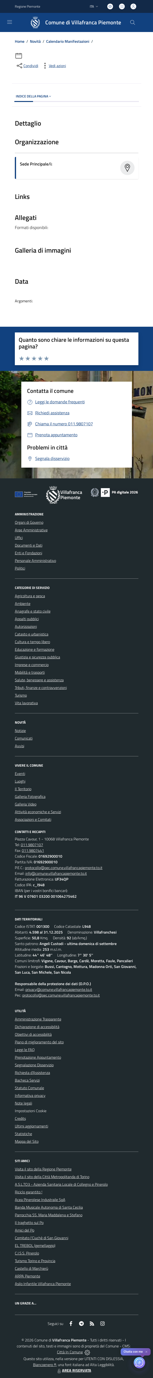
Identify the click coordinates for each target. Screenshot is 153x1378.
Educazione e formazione (34, 649)
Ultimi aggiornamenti (31, 1126)
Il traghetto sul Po (29, 1222)
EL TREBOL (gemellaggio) (35, 1245)
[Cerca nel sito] (132, 22)
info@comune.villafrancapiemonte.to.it (56, 873)
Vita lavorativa (26, 703)
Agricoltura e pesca (30, 596)
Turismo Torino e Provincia (35, 1261)
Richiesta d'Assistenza (32, 1072)
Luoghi (20, 781)
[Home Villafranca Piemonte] (73, 22)
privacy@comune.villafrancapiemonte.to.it (58, 989)
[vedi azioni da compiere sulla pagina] (53, 65)
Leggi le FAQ (25, 1049)
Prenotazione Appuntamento (38, 1057)
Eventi (20, 773)
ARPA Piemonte (27, 1276)
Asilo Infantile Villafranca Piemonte (43, 1284)
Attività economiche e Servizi (38, 812)
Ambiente (22, 603)
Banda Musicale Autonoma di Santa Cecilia (49, 1207)
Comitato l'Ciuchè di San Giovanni (41, 1238)
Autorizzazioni (26, 626)
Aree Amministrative (31, 530)
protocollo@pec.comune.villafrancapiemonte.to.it (63, 868)
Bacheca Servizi (27, 1080)
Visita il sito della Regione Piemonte (43, 1169)
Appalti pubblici (27, 619)
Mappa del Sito (27, 1141)
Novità (35, 41)
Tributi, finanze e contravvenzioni (41, 687)
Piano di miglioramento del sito (39, 1042)
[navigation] (9, 22)
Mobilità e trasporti (30, 672)
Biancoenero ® (44, 1364)
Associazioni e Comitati (33, 819)
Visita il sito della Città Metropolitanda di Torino (52, 1177)
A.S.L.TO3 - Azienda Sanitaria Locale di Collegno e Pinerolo (61, 1184)
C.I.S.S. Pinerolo (27, 1253)
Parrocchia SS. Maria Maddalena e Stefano (48, 1215)
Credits (20, 1118)
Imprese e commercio (32, 665)
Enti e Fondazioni (28, 553)
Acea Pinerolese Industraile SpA (40, 1199)
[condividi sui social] (27, 65)
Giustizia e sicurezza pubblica (37, 657)
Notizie (20, 730)
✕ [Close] (146, 1351)
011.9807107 (32, 845)
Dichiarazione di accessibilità (37, 1027)
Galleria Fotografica (30, 796)
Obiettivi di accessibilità (33, 1034)
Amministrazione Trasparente (38, 1019)
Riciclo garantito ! (28, 1192)
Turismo (21, 695)
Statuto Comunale (29, 1088)
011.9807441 (33, 850)
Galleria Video (25, 804)
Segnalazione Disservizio (34, 1065)
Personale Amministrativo (35, 560)
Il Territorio (23, 789)
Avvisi (19, 746)
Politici (20, 568)
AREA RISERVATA (73, 1370)
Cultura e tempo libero (32, 642)
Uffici (19, 537)
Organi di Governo (29, 522)
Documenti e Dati (28, 545)
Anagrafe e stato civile (33, 611)
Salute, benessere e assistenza (39, 680)
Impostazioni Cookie (30, 1111)
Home (19, 41)
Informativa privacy (30, 1095)
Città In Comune (70, 1352)
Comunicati (24, 738)
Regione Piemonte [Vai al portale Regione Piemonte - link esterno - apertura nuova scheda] (27, 6)
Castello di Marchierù (31, 1268)
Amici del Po (24, 1230)
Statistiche (23, 1134)
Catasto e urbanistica (31, 634)
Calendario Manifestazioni (67, 41)
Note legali (23, 1103)
